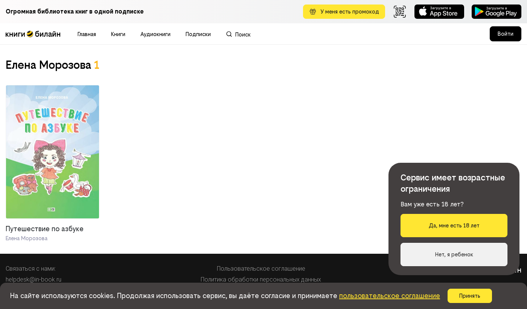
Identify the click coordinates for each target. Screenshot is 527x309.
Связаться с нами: (31, 268)
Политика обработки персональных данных (261, 279)
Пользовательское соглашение (261, 268)
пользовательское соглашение (389, 296)
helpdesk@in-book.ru (33, 279)
